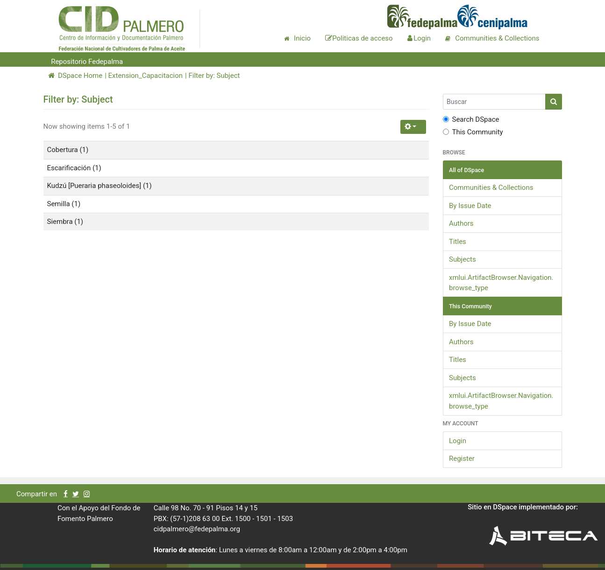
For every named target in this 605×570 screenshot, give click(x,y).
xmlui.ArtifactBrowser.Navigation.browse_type (501, 282)
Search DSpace (471, 119)
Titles (457, 241)
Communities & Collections (491, 187)
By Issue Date (470, 206)
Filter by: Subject (214, 75)
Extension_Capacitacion (145, 75)
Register (462, 458)
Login (457, 441)
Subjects (462, 259)
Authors (461, 223)
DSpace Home (75, 75)
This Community (473, 132)
